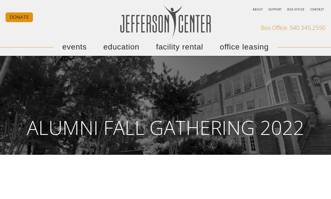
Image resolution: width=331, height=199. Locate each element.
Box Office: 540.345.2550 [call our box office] (293, 28)
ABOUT (258, 9)
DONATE (19, 17)
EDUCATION (121, 47)
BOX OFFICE (296, 9)
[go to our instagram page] (312, 19)
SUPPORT (275, 9)
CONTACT (317, 9)
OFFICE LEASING (244, 47)
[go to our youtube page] (320, 19)
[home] (165, 21)
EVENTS (74, 47)
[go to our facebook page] (303, 19)
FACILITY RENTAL (179, 47)
